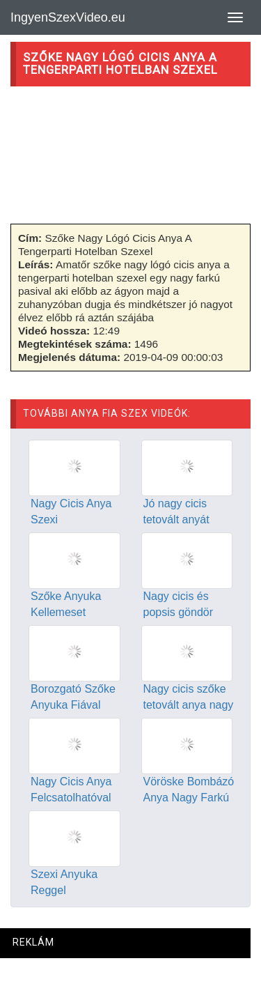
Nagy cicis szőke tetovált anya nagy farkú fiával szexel (188, 705)
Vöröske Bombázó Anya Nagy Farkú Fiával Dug (189, 797)
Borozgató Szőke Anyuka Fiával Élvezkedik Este (73, 705)
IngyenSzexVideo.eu (67, 17)
